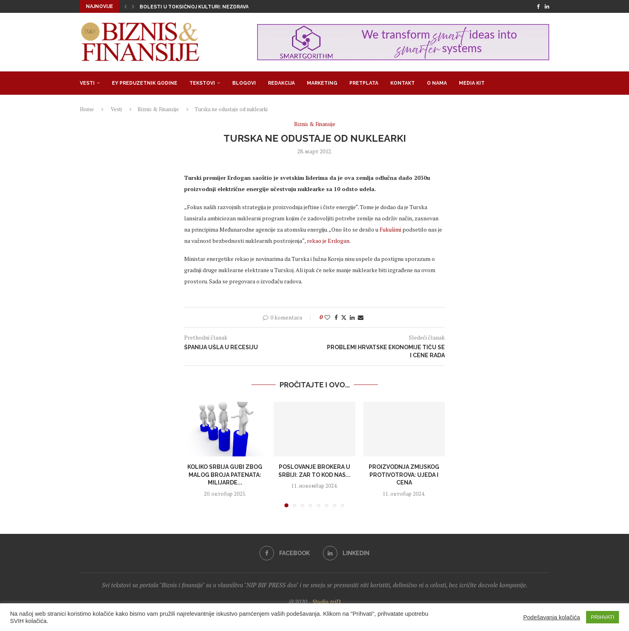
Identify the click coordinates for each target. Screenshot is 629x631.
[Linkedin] (547, 6)
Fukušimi (390, 229)
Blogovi (244, 83)
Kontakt (402, 83)
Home (87, 109)
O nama (437, 83)
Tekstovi (202, 83)
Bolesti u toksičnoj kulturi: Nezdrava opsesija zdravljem (222, 7)
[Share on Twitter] (344, 317)
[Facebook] (538, 6)
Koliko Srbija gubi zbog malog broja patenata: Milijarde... (224, 475)
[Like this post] (327, 317)
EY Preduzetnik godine (144, 83)
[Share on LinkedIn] (352, 317)
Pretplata (363, 83)
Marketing (322, 83)
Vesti (87, 83)
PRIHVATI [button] (602, 617)
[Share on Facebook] (336, 317)
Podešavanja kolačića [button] (551, 617)
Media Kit (472, 83)
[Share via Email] (360, 317)
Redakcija (281, 83)
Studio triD (326, 602)
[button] (125, 6)
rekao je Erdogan (328, 240)
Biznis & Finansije (158, 109)
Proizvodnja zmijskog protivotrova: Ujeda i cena (404, 475)
